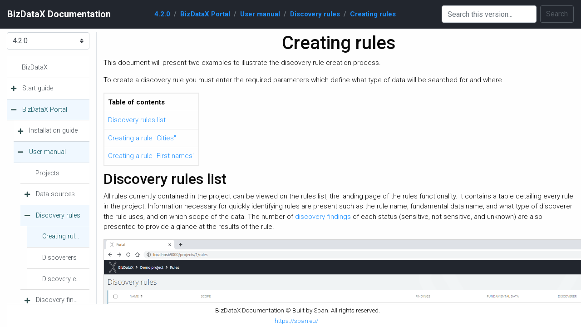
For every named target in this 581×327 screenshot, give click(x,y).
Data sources (55, 194)
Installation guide (53, 130)
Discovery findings (62, 300)
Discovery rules (315, 14)
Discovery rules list (137, 120)
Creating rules (373, 14)
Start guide (37, 88)
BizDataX (35, 67)
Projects (47, 173)
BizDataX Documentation (59, 14)
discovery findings (323, 217)
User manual (260, 14)
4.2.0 (162, 14)
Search (557, 14)
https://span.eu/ (296, 320)
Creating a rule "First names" (151, 156)
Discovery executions (65, 279)
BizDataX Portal (205, 14)
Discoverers (59, 258)
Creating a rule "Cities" (142, 138)
